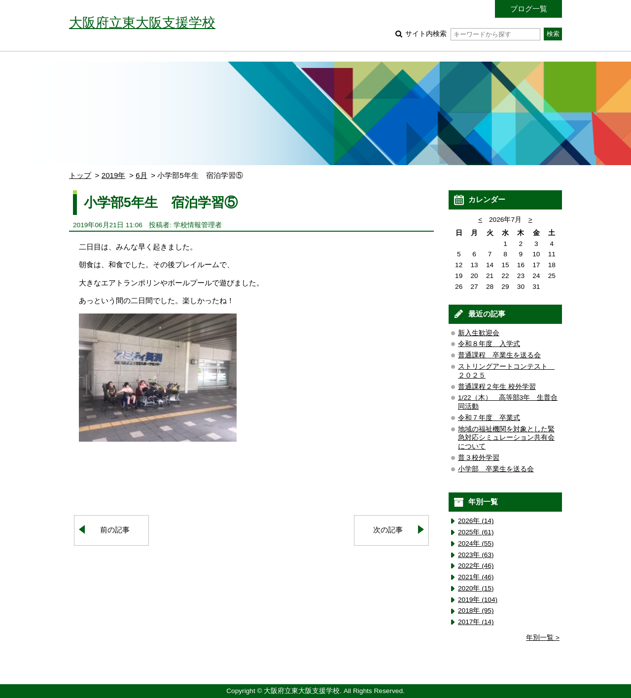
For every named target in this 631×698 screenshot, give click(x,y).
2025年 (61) (476, 532)
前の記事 (115, 529)
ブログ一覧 (528, 8)
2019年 (114, 175)
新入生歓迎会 (478, 333)
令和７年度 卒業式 (489, 417)
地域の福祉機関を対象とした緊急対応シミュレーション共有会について (506, 438)
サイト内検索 (472, 33)
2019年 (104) (477, 599)
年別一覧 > (543, 637)
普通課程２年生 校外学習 (497, 386)
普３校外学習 (478, 457)
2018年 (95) (476, 610)
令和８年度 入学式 (489, 344)
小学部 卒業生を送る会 (496, 469)
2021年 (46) (476, 577)
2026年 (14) (476, 520)
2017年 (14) (476, 622)
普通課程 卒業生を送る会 (499, 355)
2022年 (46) (476, 565)
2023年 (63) (476, 554)
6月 (141, 175)
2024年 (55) (476, 543)
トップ (80, 175)
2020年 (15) (476, 588)
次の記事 (388, 529)
